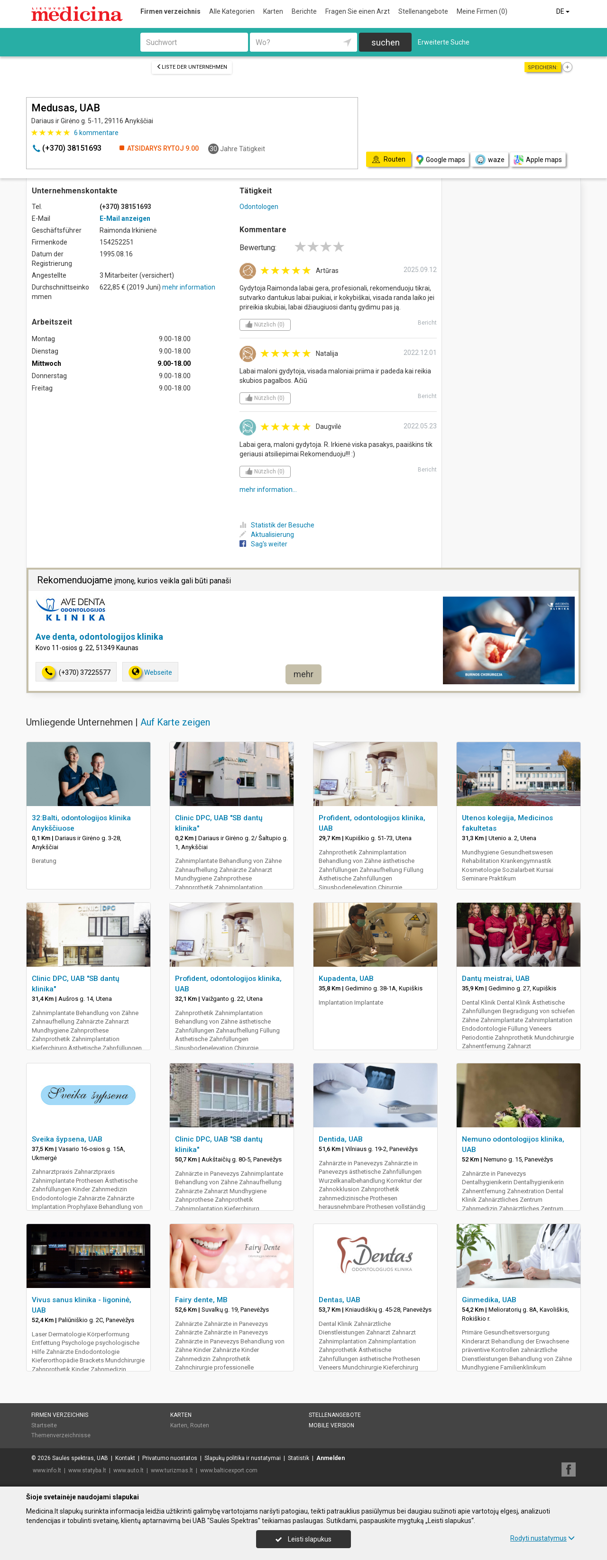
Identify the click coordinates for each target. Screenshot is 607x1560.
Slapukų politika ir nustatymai (242, 1458)
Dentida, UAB (341, 1139)
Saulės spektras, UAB (80, 1458)
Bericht (427, 322)
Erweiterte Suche (443, 42)
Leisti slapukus (303, 1539)
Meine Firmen (482, 11)
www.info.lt (47, 1470)
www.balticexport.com (229, 1470)
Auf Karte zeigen (175, 722)
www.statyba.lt (87, 1470)
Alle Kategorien (232, 11)
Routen (199, 1425)
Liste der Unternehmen (191, 67)
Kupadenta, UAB (346, 978)
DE (563, 11)
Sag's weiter (263, 544)
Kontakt (125, 1458)
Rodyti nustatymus (542, 1538)
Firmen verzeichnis (170, 11)
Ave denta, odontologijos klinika (99, 637)
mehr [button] (303, 674)
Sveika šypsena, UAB (67, 1139)
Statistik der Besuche (276, 525)
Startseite (44, 1425)
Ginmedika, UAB (489, 1300)
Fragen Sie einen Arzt (357, 11)
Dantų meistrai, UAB (496, 978)
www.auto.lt (128, 1470)
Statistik (298, 1458)
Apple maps (538, 160)
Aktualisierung (266, 534)
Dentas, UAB (339, 1300)
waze (489, 160)
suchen (385, 42)
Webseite (150, 672)
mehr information (188, 287)
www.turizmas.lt (172, 1470)
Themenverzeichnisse (61, 1435)
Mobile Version (331, 1425)
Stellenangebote (423, 11)
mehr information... (268, 489)
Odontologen (258, 206)
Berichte (304, 11)
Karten (273, 11)
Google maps (440, 160)
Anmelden (330, 1458)
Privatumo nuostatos (169, 1458)
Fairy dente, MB (201, 1300)
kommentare (96, 132)
